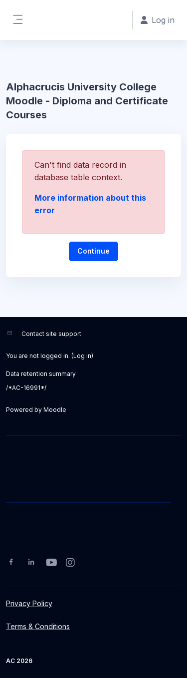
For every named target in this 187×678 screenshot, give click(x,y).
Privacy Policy (29, 603)
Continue (93, 251)
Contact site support (51, 334)
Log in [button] (158, 20)
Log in (82, 355)
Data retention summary (41, 373)
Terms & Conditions (38, 626)
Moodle (54, 409)
